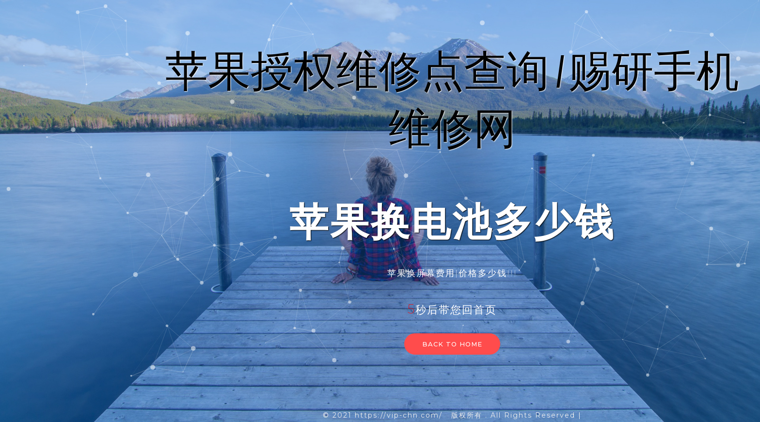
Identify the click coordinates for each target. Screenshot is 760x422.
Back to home (452, 344)
